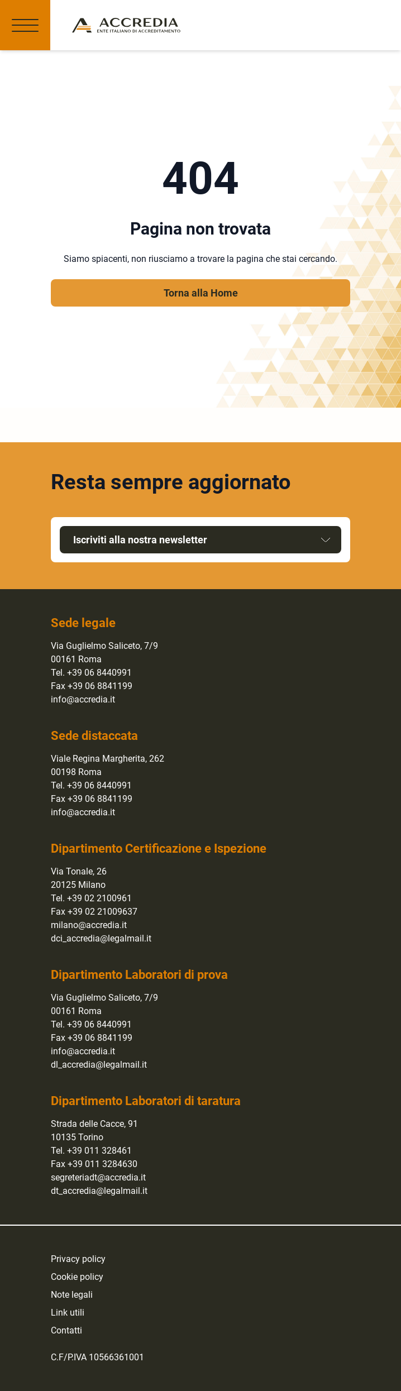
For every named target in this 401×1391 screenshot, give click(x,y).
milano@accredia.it (89, 925)
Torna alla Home (201, 293)
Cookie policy (77, 1277)
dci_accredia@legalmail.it (101, 938)
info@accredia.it (83, 699)
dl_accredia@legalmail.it (99, 1064)
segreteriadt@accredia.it (98, 1177)
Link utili (67, 1312)
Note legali (72, 1294)
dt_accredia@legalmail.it (99, 1191)
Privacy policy (78, 1259)
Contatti (66, 1330)
